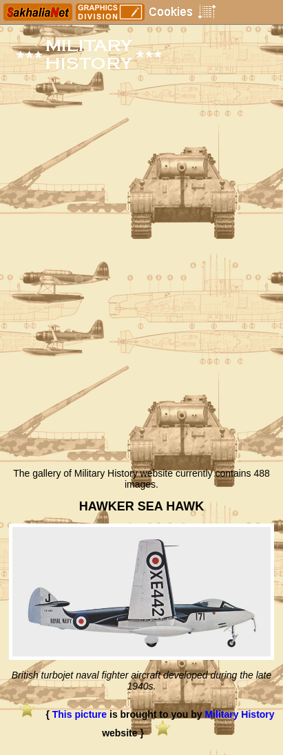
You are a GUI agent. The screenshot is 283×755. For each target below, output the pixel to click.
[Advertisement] (141, 312)
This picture (79, 714)
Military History (239, 714)
